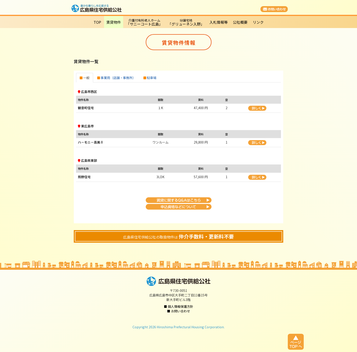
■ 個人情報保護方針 (178, 306)
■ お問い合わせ (178, 311)
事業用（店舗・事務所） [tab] (116, 77)
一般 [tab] (84, 77)
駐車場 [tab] (149, 77)
